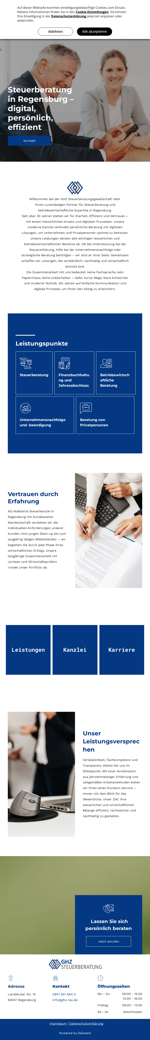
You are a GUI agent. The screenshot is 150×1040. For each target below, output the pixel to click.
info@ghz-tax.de (65, 1000)
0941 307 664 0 (64, 994)
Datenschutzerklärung (86, 1023)
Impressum (57, 1023)
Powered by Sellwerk (75, 1033)
